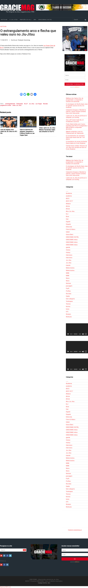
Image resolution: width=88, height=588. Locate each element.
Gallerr (68, 232)
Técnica (68, 304)
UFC (67, 311)
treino (67, 309)
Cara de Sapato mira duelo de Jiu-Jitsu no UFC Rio (8, 131)
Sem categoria (70, 299)
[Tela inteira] (86, 334)
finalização (19, 104)
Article (68, 206)
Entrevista (69, 227)
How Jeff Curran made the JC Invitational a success (75, 120)
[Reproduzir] (68, 334)
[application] (77, 329)
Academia (69, 193)
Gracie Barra (69, 234)
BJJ (67, 214)
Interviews (69, 255)
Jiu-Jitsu (31, 104)
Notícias (3, 26)
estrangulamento (10, 104)
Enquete (68, 224)
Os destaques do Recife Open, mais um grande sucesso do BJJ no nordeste (77, 105)
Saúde (68, 296)
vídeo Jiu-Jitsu (16, 105)
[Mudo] (83, 334)
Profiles (68, 291)
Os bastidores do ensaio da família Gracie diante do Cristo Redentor (76, 142)
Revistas (68, 293)
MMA (67, 273)
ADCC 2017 (69, 201)
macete (68, 265)
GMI (35, 19)
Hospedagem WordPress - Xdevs (44, 582)
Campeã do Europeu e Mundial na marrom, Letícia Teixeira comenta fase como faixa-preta (76, 111)
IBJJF (26, 104)
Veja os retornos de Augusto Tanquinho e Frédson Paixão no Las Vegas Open (27, 132)
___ (67, 191)
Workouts (69, 317)
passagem (69, 286)
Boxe (67, 216)
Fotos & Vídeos (70, 229)
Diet (67, 219)
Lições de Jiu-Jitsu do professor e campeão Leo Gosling (76, 116)
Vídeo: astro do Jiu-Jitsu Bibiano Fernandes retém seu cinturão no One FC (47, 129)
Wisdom (68, 314)
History (68, 250)
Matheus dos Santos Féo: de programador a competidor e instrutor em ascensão (74, 99)
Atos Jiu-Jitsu (70, 211)
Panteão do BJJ (25, 19)
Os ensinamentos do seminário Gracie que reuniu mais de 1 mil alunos (75, 137)
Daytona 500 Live (5, 587)
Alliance (68, 203)
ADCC (67, 198)
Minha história (70, 268)
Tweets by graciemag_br (75, 530)
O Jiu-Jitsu (14, 19)
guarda (68, 247)
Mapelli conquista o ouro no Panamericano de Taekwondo (75, 132)
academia (69, 196)
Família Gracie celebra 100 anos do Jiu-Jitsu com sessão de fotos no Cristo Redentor (76, 147)
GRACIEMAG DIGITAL (45, 19)
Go (24, 550)
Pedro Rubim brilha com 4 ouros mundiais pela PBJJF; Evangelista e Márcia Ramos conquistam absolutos (76, 126)
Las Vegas (38, 104)
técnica (68, 306)
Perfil (67, 288)
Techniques (69, 301)
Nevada (45, 104)
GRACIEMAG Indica (71, 239)
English (68, 221)
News (67, 278)
